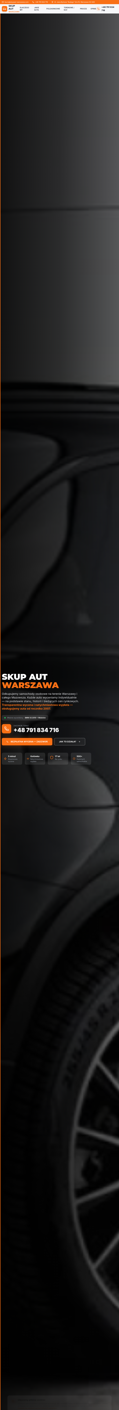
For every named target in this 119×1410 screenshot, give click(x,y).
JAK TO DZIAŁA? (69, 743)
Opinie (93, 9)
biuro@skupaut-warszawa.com (15, 2)
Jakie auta (36, 9)
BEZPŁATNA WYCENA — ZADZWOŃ (27, 743)
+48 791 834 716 (40, 2)
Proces (83, 9)
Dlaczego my (24, 9)
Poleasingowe (53, 9)
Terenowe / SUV (69, 9)
